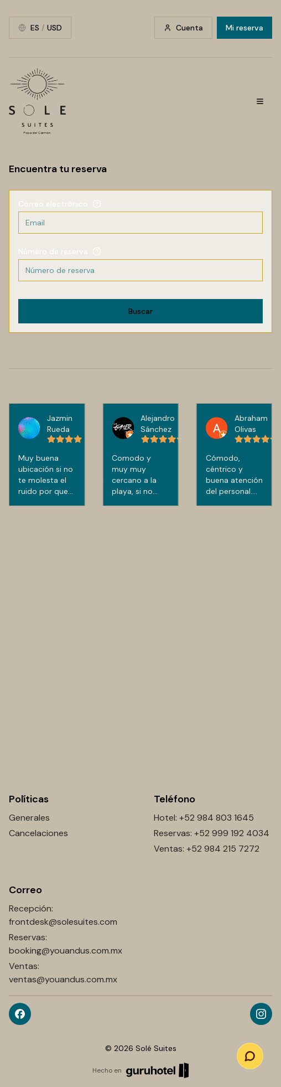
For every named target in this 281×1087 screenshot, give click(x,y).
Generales (29, 817)
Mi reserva (244, 28)
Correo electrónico (53, 204)
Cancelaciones (38, 833)
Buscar (140, 311)
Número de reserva (53, 251)
